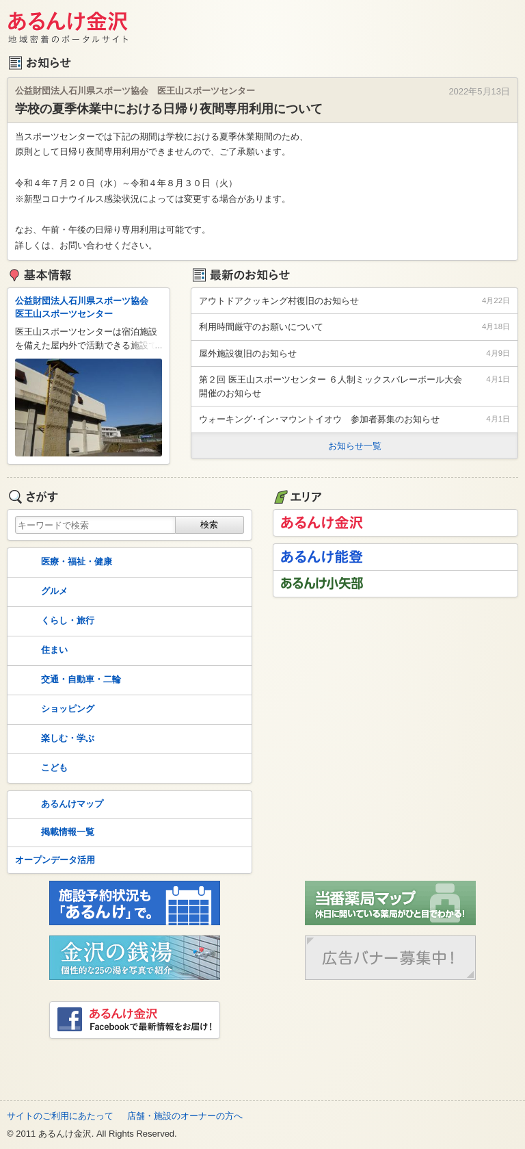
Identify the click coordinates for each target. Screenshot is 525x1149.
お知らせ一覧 (354, 446)
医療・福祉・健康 (62, 562)
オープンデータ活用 (55, 860)
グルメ (40, 592)
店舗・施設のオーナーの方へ (185, 1116)
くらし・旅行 (53, 621)
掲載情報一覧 (53, 833)
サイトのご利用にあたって (60, 1116)
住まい (40, 651)
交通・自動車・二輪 (66, 680)
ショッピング (53, 710)
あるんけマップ (57, 805)
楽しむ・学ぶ (53, 739)
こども (40, 768)
